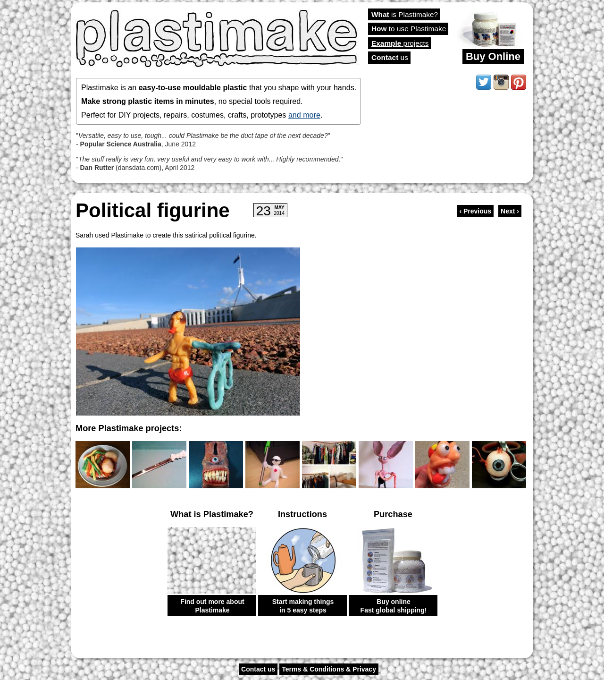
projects (399, 43)
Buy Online (493, 56)
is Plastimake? (404, 14)
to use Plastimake (408, 29)
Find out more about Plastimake (212, 606)
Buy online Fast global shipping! (394, 606)
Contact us (258, 669)
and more (304, 114)
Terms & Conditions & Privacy (329, 669)
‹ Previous (475, 211)
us (389, 57)
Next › (510, 211)
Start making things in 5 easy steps (303, 606)
